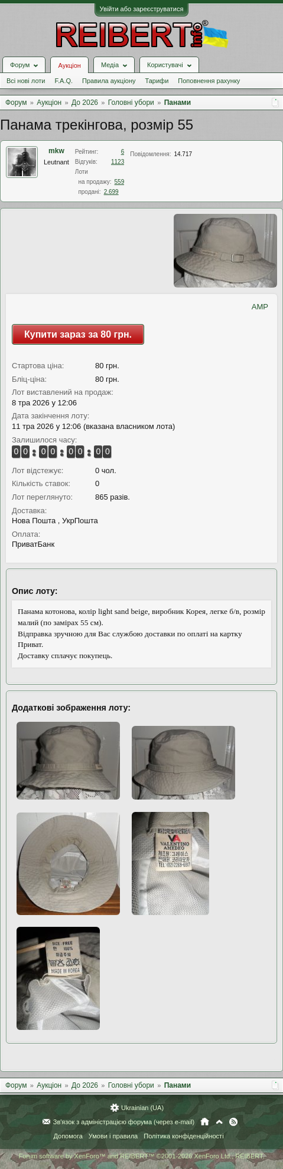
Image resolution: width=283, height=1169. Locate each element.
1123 (117, 161)
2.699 (111, 192)
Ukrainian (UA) (142, 1107)
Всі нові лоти (25, 80)
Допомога (67, 1136)
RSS (233, 1122)
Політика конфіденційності (183, 1136)
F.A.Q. (63, 80)
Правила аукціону (108, 80)
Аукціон (69, 65)
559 (120, 182)
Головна (204, 1122)
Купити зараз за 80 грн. (78, 334)
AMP (260, 306)
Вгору (219, 1122)
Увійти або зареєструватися (142, 8)
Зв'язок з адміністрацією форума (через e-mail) (124, 1121)
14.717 (183, 154)
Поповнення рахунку (209, 80)
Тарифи (157, 80)
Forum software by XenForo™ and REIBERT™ (141, 1156)
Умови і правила (113, 1136)
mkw (56, 151)
